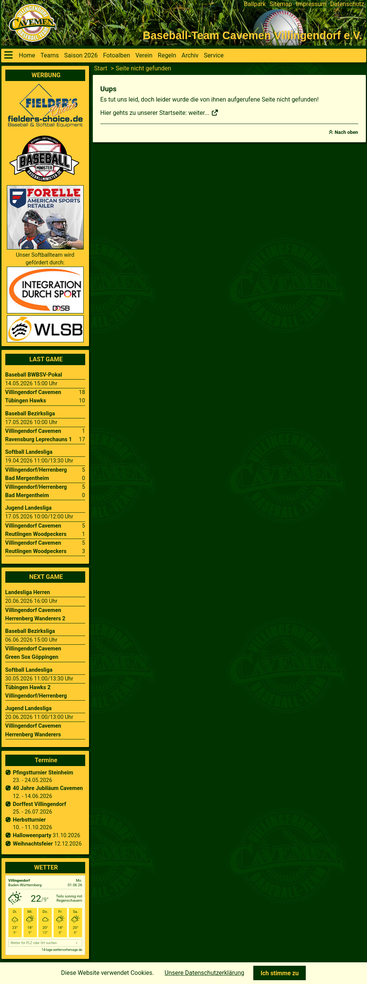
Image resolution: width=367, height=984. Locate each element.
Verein (144, 55)
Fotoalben (116, 55)
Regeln (167, 55)
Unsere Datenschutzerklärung (204, 972)
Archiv (190, 55)
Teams (50, 55)
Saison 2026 (81, 55)
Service (214, 55)
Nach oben (346, 132)
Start (100, 68)
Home (27, 55)
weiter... (203, 112)
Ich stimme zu (280, 973)
